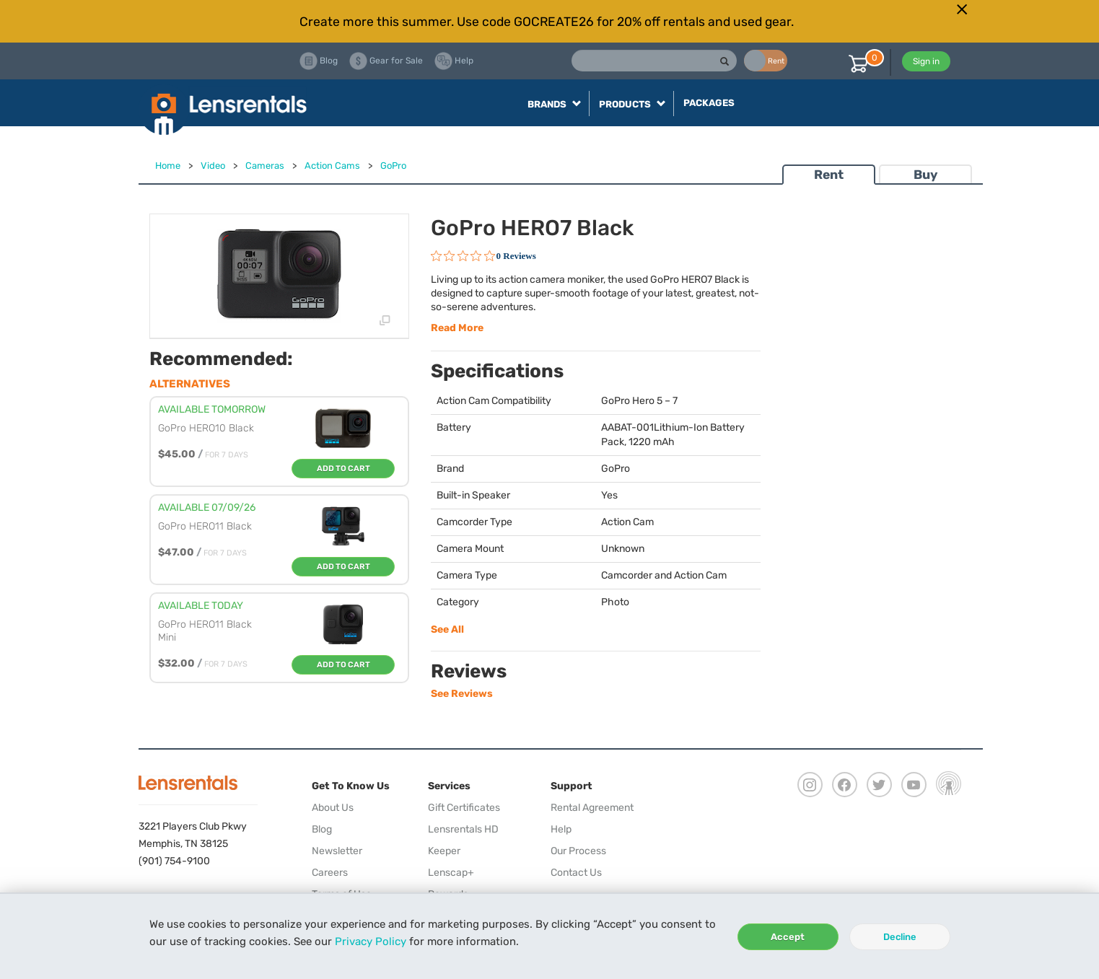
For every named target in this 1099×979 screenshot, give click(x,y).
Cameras (264, 165)
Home (167, 165)
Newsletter (337, 851)
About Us (333, 808)
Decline (899, 936)
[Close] (962, 9)
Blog (322, 829)
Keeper (444, 851)
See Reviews (462, 694)
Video (213, 165)
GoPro (393, 165)
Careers (330, 872)
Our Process (578, 851)
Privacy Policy (370, 941)
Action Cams (332, 165)
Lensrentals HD (463, 829)
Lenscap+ (451, 872)
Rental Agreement (592, 808)
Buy (925, 174)
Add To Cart (343, 468)
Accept (788, 936)
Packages (709, 102)
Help (561, 829)
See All (447, 629)
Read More (457, 328)
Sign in (926, 61)
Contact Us (576, 872)
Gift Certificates (464, 808)
